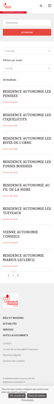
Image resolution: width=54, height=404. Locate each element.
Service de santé (10, 102)
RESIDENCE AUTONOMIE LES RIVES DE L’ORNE (27, 141)
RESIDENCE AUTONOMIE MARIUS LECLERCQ (23, 258)
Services (8, 329)
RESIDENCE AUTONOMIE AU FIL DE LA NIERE (26, 188)
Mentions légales (12, 355)
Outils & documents (15, 335)
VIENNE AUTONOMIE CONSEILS (20, 235)
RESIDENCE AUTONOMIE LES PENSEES (27, 94)
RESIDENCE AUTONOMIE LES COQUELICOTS (27, 117)
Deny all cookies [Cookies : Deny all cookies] (37, 395)
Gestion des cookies (14, 360)
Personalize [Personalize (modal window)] (27, 400)
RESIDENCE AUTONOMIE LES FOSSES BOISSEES (27, 164)
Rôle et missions (13, 317)
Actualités (10, 323)
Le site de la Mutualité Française (20, 349)
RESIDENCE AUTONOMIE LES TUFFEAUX (27, 211)
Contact (7, 343)
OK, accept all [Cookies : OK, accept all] (17, 395)
